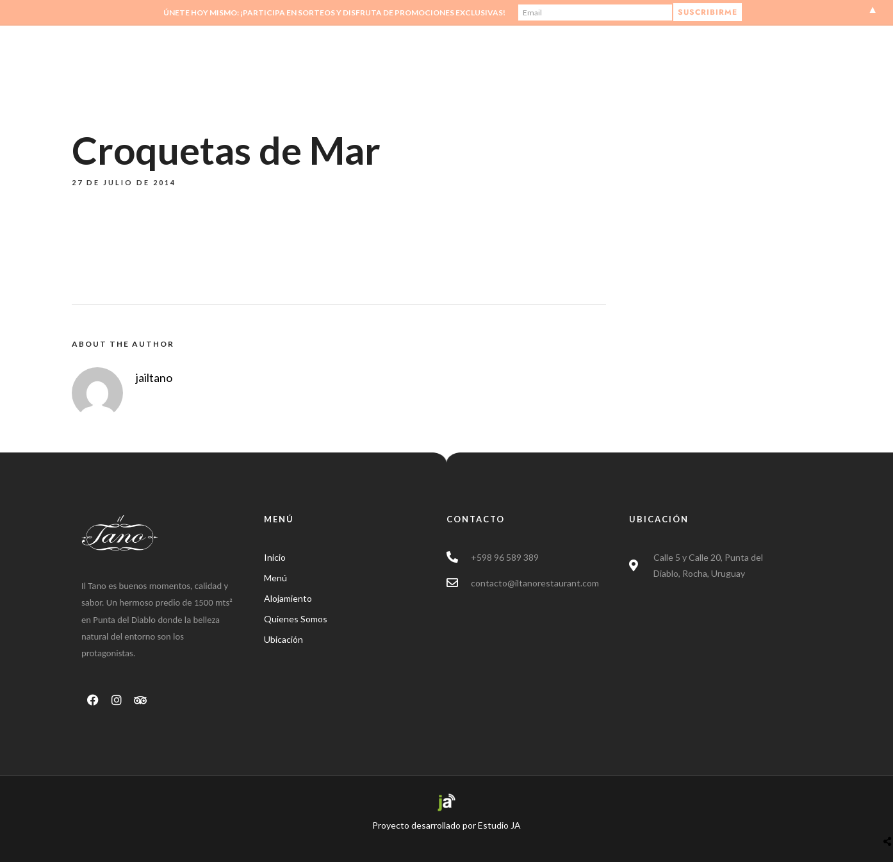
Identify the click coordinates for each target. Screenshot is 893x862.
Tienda (617, 62)
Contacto (681, 62)
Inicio (465, 62)
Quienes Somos (539, 62)
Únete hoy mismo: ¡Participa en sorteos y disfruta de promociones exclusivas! (334, 12)
